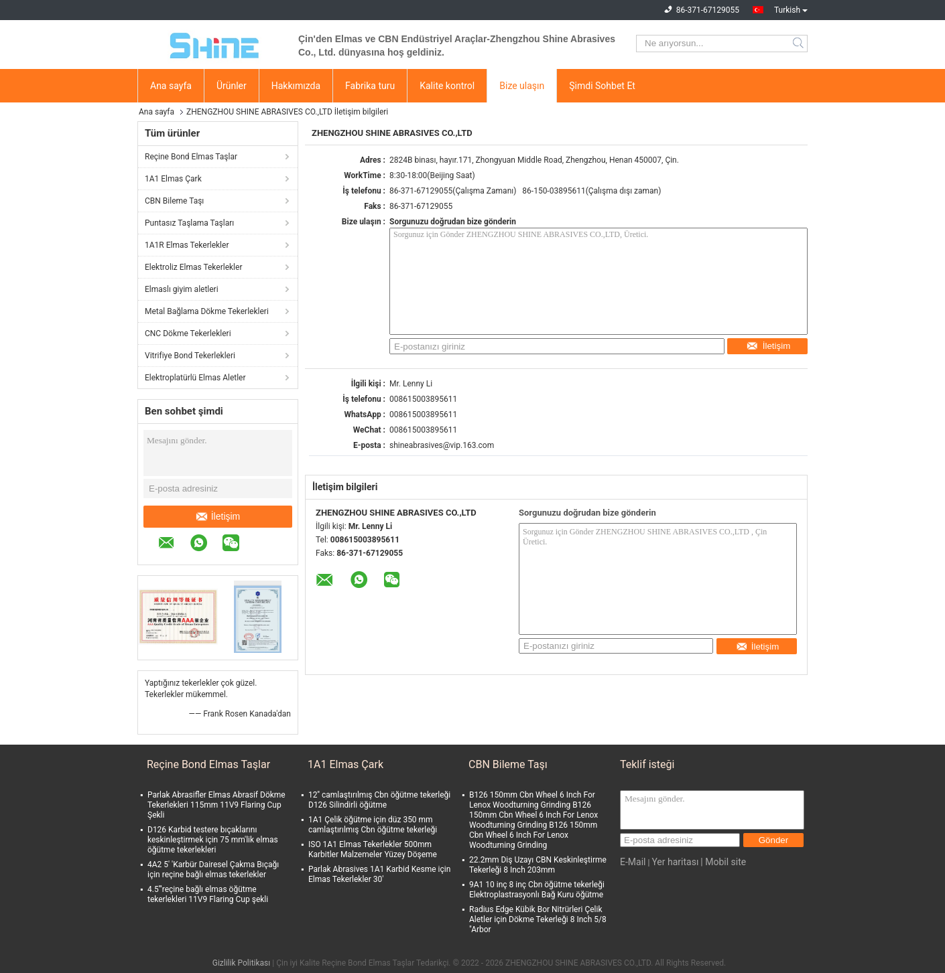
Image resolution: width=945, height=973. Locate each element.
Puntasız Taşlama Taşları (189, 223)
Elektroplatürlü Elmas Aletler (195, 377)
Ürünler (231, 85)
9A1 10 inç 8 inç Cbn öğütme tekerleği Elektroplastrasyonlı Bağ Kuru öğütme (537, 889)
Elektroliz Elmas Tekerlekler (193, 267)
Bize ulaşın (521, 85)
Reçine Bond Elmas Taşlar (191, 156)
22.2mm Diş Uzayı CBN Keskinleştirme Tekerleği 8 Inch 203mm (538, 865)
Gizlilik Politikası (241, 963)
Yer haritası (674, 861)
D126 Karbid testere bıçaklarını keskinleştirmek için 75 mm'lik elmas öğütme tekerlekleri (212, 839)
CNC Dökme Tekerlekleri (188, 333)
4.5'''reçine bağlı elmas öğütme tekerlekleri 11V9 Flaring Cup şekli (207, 894)
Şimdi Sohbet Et (602, 85)
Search (799, 43)
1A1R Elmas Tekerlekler (187, 245)
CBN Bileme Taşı (174, 201)
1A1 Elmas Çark (173, 178)
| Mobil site (723, 861)
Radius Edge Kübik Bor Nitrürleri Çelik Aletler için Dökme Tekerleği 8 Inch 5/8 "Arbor (538, 919)
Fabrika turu (370, 85)
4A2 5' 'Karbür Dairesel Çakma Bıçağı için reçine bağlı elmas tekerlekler (213, 869)
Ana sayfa (171, 85)
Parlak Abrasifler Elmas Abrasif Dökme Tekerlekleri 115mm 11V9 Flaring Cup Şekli (216, 805)
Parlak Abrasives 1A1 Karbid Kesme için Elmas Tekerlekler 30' (379, 874)
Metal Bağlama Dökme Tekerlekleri (207, 311)
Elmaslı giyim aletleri (181, 289)
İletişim (218, 516)
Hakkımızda (295, 85)
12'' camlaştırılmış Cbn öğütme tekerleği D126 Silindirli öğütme (379, 800)
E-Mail (632, 861)
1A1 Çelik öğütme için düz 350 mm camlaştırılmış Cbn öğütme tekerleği (372, 824)
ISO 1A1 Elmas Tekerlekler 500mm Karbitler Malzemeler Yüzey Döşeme (372, 849)
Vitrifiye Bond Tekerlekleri (190, 355)
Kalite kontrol (447, 85)
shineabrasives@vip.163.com (441, 445)
